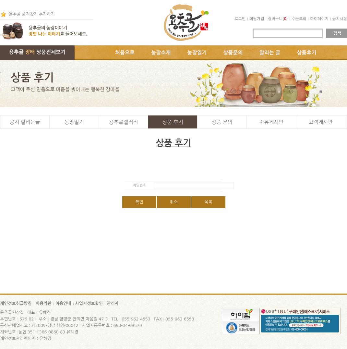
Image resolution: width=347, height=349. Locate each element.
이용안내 (63, 303)
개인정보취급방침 (16, 303)
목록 (208, 202)
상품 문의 (222, 122)
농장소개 (161, 52)
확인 (139, 202)
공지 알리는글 (24, 122)
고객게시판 (320, 122)
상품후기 (306, 52)
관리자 (113, 303)
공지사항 (339, 19)
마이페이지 (319, 19)
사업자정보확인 (89, 303)
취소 (174, 202)
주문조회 (299, 19)
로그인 (239, 19)
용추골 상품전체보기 (37, 51)
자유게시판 (271, 122)
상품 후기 (172, 122)
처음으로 (125, 52)
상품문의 (233, 52)
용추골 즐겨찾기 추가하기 (32, 14)
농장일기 (197, 52)
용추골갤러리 (123, 122)
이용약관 (44, 303)
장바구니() (278, 19)
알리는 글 (270, 52)
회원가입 (256, 19)
